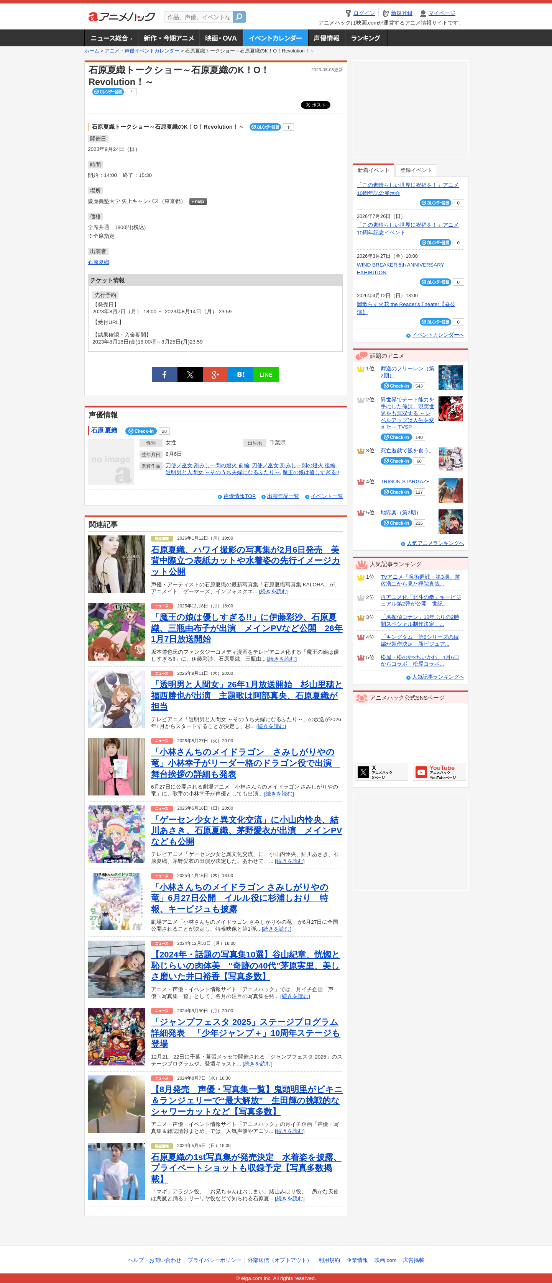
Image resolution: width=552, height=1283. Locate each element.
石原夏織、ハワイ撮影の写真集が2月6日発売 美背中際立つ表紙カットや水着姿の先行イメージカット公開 (245, 560)
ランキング (366, 37)
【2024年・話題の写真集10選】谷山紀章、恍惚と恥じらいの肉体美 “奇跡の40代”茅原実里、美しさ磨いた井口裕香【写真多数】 (245, 965)
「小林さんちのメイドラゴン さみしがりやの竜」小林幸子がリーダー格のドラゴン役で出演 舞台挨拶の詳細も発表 (245, 763)
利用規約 (329, 1260)
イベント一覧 (327, 496)
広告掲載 (413, 1260)
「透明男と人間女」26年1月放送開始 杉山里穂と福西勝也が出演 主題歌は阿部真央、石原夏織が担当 (247, 695)
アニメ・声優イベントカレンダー (275, 37)
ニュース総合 (111, 37)
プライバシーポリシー (215, 1260)
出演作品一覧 (283, 496)
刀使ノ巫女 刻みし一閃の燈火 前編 (207, 465)
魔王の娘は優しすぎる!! (311, 472)
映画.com (385, 1260)
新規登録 (401, 13)
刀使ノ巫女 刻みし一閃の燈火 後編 (293, 465)
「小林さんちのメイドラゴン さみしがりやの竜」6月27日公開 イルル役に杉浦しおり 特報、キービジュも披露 (240, 898)
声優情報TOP (239, 496)
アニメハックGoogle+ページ (439, 772)
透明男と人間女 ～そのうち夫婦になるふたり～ (223, 472)
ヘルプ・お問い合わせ (154, 1260)
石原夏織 (98, 262)
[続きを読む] (274, 591)
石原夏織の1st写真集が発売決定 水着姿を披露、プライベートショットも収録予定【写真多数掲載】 (246, 1168)
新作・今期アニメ (168, 37)
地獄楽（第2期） (401, 512)
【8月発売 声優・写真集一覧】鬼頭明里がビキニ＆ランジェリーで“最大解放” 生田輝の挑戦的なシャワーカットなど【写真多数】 (247, 1100)
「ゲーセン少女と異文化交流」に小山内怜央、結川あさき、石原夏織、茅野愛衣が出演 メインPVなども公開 (246, 830)
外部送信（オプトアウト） (280, 1260)
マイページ (442, 13)
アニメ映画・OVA (221, 37)
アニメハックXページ (381, 772)
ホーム (91, 51)
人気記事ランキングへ (438, 677)
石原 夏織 (104, 430)
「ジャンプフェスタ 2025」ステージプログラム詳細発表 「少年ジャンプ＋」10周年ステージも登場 (245, 1033)
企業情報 (357, 1260)
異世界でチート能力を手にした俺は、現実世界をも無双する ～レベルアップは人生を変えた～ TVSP (407, 413)
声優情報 (326, 37)
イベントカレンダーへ (438, 335)
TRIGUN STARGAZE (405, 481)
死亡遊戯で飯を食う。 (407, 450)
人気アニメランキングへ (435, 543)
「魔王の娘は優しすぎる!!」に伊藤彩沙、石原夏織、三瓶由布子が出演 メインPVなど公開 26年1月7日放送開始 (247, 628)
